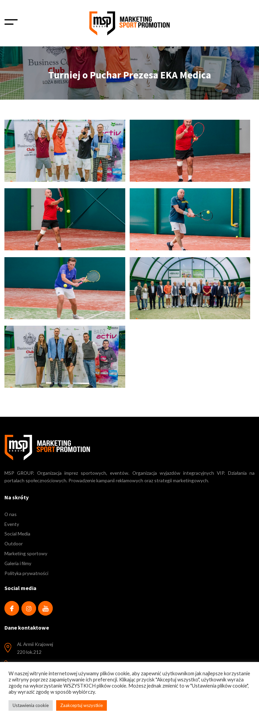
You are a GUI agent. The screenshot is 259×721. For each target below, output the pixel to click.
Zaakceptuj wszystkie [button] (81, 705)
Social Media (17, 533)
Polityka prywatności (26, 573)
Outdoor (13, 543)
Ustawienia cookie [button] (31, 705)
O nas (10, 514)
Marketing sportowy (25, 553)
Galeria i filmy (17, 563)
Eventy (11, 524)
